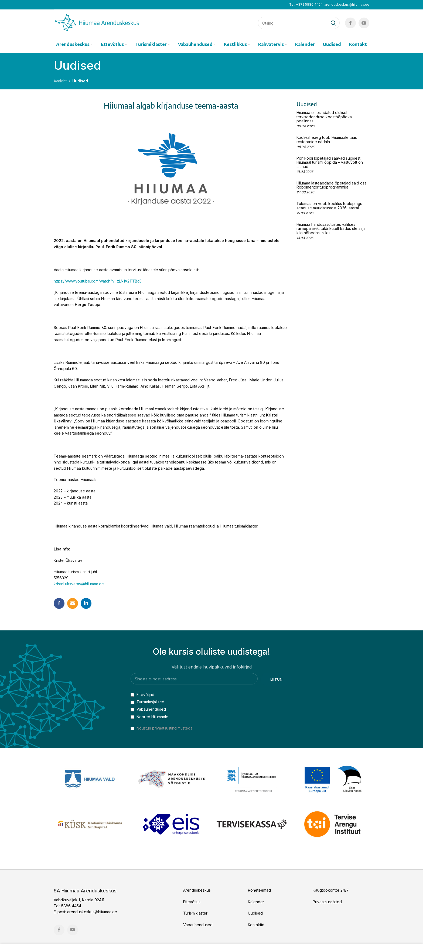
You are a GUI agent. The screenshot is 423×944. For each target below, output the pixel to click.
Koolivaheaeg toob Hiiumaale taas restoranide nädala (326, 139)
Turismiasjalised (147, 702)
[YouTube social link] (364, 23)
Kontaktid (256, 924)
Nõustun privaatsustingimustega (165, 728)
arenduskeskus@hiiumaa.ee (346, 4)
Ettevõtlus (191, 901)
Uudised (80, 81)
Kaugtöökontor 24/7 (331, 890)
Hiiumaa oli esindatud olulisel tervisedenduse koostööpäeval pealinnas (324, 116)
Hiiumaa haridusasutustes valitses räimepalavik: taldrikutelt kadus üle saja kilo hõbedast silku (331, 228)
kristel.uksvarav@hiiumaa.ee (79, 584)
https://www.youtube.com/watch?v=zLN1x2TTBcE (98, 281)
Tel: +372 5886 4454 (306, 4)
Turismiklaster (195, 913)
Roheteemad (259, 890)
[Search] (299, 23)
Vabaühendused (148, 709)
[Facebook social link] (350, 23)
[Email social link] (72, 603)
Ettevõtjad (142, 694)
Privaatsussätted (327, 901)
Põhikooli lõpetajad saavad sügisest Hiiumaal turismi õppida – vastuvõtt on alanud (329, 162)
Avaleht (60, 81)
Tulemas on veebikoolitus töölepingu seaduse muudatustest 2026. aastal (329, 205)
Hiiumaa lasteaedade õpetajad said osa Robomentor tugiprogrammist (331, 185)
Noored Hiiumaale (149, 716)
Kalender (256, 901)
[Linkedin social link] (86, 603)
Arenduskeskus (197, 890)
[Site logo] (97, 22)
